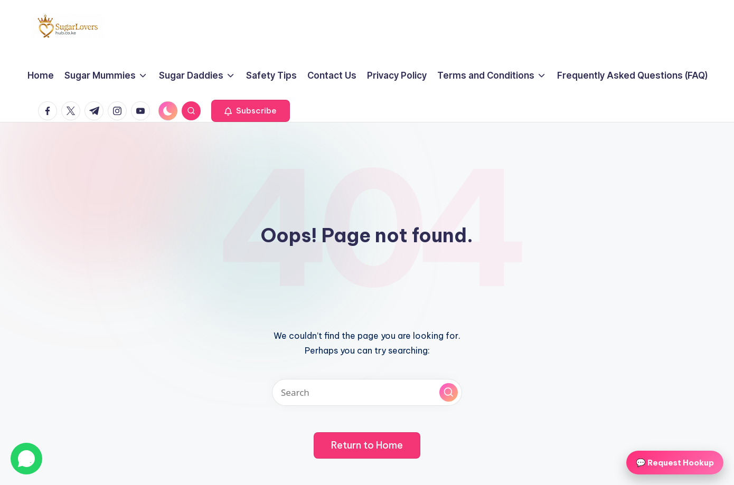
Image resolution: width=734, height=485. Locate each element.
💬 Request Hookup (675, 463)
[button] (250, 111)
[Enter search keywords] (367, 392)
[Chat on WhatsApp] (26, 458)
